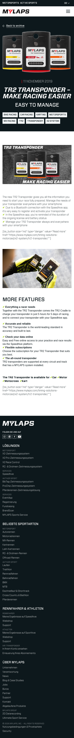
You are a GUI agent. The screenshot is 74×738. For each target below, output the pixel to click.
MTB (5, 587)
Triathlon (7, 569)
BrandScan (8, 510)
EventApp (7, 498)
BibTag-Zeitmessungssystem (18, 481)
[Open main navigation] (68, 11)
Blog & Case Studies (13, 680)
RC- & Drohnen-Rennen (15, 553)
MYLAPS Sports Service (15, 515)
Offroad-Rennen (11, 558)
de (67, 3)
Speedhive (8, 474)
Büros (6, 689)
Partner (6, 693)
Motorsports (11, 3)
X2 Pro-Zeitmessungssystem (18, 458)
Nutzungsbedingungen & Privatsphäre (22, 727)
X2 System (53, 121)
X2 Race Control (11, 462)
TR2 (21, 121)
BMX (5, 582)
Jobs (5, 685)
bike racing (10, 115)
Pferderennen (10, 599)
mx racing (9, 121)
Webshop (8, 621)
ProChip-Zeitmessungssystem (19, 486)
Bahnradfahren (10, 578)
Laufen (6, 565)
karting (41, 115)
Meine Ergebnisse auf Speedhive (20, 617)
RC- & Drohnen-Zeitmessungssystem (22, 466)
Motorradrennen (11, 536)
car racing (26, 115)
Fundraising (8, 506)
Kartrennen (8, 545)
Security (7, 731)
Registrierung (10, 502)
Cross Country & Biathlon (16, 595)
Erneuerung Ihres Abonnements (19, 653)
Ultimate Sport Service (15, 718)
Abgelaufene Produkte (14, 706)
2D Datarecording (12, 714)
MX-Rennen (9, 540)
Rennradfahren (10, 574)
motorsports (57, 115)
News (6, 676)
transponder (35, 121)
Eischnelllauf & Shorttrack (16, 591)
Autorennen (9, 532)
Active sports (28, 3)
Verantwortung (10, 672)
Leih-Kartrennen (11, 549)
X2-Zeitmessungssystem (16, 453)
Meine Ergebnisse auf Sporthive (19, 633)
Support (7, 625)
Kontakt (7, 702)
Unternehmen (10, 667)
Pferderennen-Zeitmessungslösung (21, 490)
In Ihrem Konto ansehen (15, 649)
